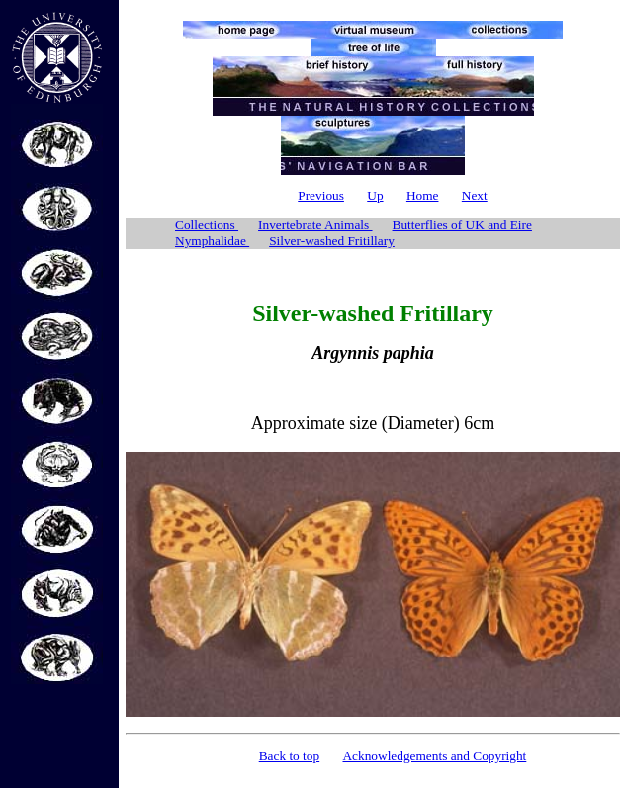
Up (375, 195)
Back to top (289, 755)
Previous (321, 195)
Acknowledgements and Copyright (434, 755)
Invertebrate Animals (315, 225)
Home (422, 195)
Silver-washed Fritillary (332, 240)
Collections (206, 225)
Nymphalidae (212, 240)
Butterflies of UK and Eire (462, 225)
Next (475, 195)
